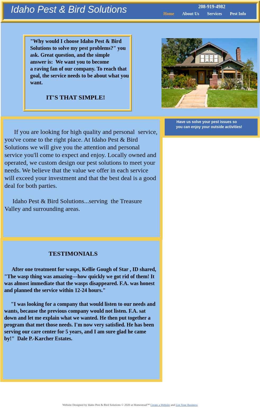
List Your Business (187, 404)
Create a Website (160, 404)
